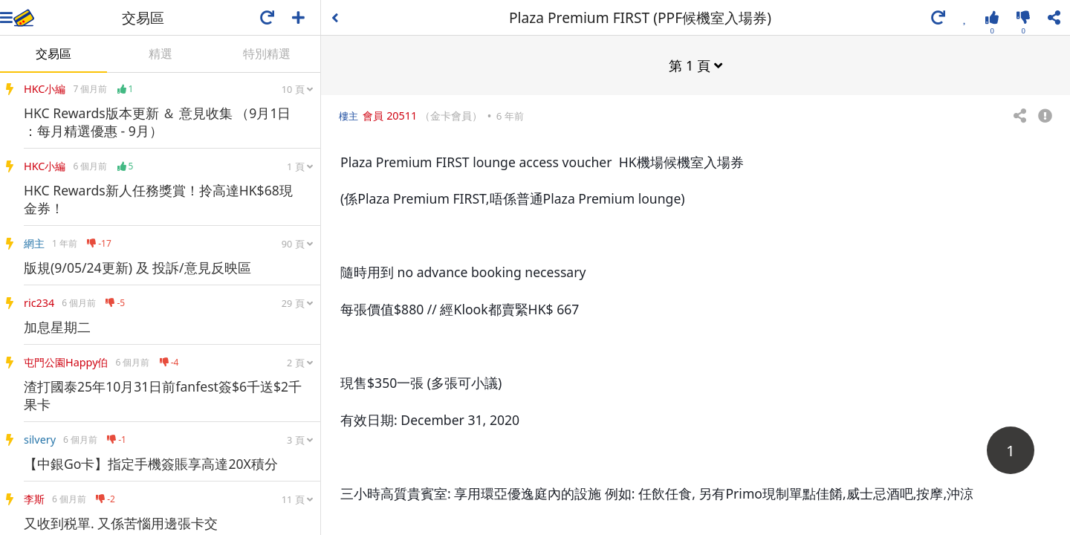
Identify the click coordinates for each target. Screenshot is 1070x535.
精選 (160, 53)
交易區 (53, 53)
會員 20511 (390, 115)
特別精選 (267, 53)
